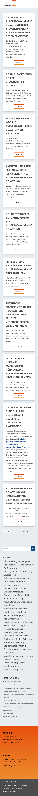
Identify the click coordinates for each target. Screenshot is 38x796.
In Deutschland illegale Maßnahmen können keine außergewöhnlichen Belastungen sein (19, 368)
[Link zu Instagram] (30, 781)
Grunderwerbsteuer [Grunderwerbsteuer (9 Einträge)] (13, 591)
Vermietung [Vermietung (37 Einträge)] (9, 652)
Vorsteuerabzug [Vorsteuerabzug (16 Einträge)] (11, 666)
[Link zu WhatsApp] (33, 781)
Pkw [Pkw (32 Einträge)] (26, 635)
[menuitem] (32, 4)
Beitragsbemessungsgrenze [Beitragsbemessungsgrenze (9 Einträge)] (17, 578)
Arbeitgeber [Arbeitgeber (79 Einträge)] (25, 561)
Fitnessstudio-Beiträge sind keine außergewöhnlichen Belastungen (19, 267)
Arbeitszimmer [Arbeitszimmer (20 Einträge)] (26, 564)
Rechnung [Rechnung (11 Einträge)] (8, 639)
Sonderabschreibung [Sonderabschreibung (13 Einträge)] (14, 642)
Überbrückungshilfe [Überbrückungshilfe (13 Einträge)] (13, 669)
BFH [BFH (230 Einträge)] (6, 581)
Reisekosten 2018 (8, 713)
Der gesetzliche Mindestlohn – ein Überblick (15, 691)
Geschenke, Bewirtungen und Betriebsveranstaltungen (18, 703)
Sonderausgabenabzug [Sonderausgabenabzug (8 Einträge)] (15, 645)
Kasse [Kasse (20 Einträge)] (27, 612)
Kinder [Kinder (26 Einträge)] (7, 615)
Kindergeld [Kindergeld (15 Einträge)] (17, 615)
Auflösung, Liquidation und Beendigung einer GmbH (18, 688)
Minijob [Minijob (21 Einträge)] (21, 625)
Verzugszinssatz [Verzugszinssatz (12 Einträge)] (11, 659)
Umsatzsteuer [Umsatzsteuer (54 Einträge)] (27, 649)
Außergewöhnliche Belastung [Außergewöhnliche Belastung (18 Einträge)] (18, 571)
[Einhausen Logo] (16, 4)
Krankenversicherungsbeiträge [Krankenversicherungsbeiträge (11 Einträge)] (18, 622)
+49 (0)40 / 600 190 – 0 (17, 759)
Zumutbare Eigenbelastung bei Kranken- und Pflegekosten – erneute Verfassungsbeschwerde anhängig (18, 315)
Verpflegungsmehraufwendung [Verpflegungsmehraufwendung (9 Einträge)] (19, 656)
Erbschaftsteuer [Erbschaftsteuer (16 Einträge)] (18, 581)
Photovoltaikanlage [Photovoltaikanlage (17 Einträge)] (13, 635)
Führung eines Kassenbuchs (11, 700)
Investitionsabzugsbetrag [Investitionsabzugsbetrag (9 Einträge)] (16, 608)
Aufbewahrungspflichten (10, 685)
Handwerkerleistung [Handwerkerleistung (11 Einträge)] (13, 598)
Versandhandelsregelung (10, 716)
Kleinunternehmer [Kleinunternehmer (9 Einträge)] (12, 618)
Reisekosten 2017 (8, 710)
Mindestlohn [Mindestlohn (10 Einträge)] (10, 625)
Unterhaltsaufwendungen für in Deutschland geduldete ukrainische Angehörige (18, 417)
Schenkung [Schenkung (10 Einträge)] (28, 639)
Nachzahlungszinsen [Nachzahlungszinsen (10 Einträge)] (14, 628)
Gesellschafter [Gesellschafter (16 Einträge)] (11, 588)
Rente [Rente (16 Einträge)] (18, 639)
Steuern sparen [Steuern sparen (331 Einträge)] (11, 649)
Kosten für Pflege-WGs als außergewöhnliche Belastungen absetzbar (19, 126)
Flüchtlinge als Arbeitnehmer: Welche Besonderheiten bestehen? (18, 696)
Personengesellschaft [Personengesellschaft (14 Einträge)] (14, 632)
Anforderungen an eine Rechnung (12, 681)
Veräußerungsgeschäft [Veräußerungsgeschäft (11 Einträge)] (15, 662)
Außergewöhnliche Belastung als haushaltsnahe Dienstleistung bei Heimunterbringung (19, 496)
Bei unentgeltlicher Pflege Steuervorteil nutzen (19, 80)
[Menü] (32, 4)
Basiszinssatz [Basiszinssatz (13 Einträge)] (10, 574)
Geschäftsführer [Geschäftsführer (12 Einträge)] (11, 584)
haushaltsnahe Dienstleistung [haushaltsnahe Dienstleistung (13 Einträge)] (18, 601)
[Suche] (19, 548)
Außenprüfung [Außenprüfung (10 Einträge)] (11, 568)
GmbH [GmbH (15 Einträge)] (23, 588)
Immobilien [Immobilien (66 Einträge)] (9, 605)
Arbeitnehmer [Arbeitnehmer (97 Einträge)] (10, 564)
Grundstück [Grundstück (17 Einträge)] (23, 595)
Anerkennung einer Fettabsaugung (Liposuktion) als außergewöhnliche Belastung (19, 174)
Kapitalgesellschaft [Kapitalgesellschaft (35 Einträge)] (13, 612)
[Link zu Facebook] (27, 781)
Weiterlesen (19, 62)
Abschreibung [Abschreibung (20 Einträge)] (10, 561)
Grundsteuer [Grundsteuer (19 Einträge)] (10, 595)
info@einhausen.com (15, 766)
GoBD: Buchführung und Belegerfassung (14, 707)
